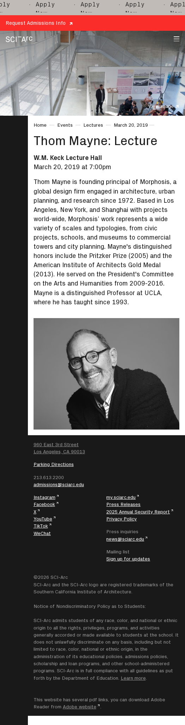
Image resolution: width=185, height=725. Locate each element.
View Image (161, 106)
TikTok (41, 526)
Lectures (93, 125)
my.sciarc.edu (121, 497)
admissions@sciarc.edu (59, 484)
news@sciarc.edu (125, 539)
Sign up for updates (128, 559)
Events (65, 125)
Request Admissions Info (36, 23)
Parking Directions (54, 464)
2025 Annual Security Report (138, 511)
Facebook (44, 504)
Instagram (44, 497)
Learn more (133, 678)
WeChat (42, 533)
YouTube (43, 519)
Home (40, 125)
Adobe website (79, 706)
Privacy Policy (121, 519)
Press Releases (123, 504)
